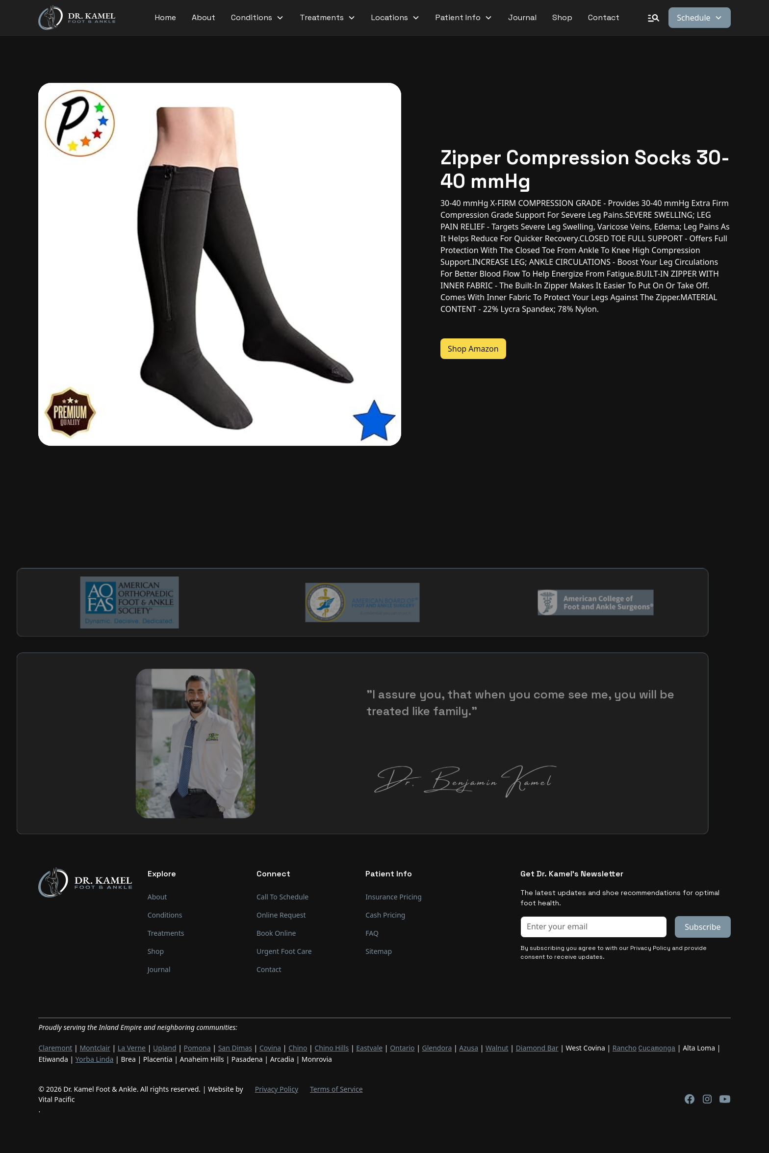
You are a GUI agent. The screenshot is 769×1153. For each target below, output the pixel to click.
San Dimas (235, 1047)
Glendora (437, 1047)
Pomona (197, 1047)
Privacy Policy (276, 1088)
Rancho (625, 1047)
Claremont (55, 1047)
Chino (297, 1047)
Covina (270, 1047)
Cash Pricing (385, 915)
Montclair (94, 1047)
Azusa (468, 1047)
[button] (257, 17)
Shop (562, 17)
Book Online (276, 933)
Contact (603, 17)
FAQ (372, 933)
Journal (522, 17)
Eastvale (369, 1047)
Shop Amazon (473, 348)
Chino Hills (331, 1047)
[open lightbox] (219, 264)
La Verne (132, 1047)
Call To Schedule (282, 896)
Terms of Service (336, 1088)
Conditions (165, 915)
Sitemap (378, 951)
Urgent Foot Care (284, 951)
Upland (165, 1047)
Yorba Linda (95, 1058)
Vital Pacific (56, 1098)
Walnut (497, 1047)
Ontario (402, 1047)
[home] (76, 17)
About (203, 17)
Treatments (166, 933)
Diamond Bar (537, 1047)
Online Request (281, 915)
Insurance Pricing (393, 896)
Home (165, 17)
